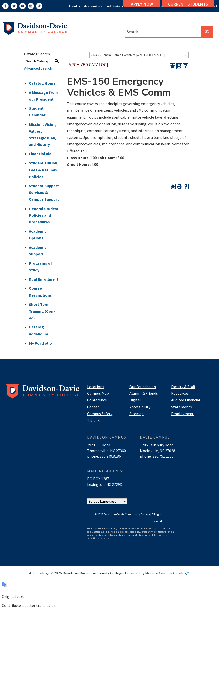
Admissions (116, 6)
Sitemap (136, 413)
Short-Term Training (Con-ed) (42, 311)
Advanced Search (38, 68)
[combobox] (139, 55)
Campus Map (98, 393)
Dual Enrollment (43, 279)
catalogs (42, 573)
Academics (93, 6)
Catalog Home (42, 83)
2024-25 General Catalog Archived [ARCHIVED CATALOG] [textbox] (128, 55)
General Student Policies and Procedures (44, 215)
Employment (182, 413)
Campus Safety (99, 413)
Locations (95, 386)
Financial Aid (40, 153)
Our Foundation (142, 386)
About (74, 6)
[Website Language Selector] (107, 501)
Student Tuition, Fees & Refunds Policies (43, 169)
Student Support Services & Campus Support (44, 192)
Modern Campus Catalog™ (167, 573)
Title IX (93, 420)
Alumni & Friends (143, 393)
